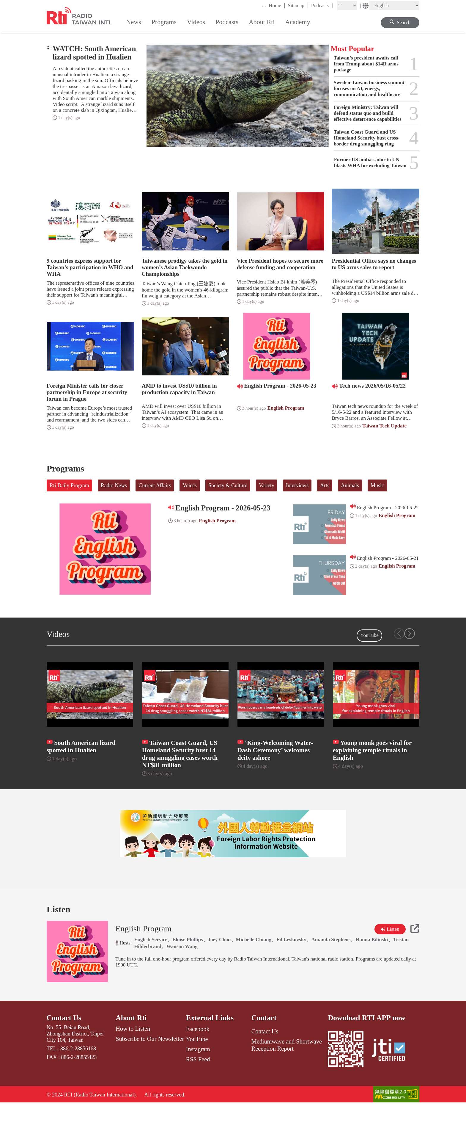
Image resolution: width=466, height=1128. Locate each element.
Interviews (297, 485)
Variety (266, 485)
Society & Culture (227, 485)
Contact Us (64, 1042)
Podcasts (322, 5)
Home (277, 5)
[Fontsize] (347, 5)
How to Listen (133, 1053)
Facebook (198, 1053)
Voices (189, 485)
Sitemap (298, 5)
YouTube (369, 635)
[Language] (394, 5)
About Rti (131, 1042)
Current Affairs (154, 485)
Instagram (198, 1073)
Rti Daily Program (69, 485)
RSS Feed (198, 1083)
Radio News (114, 485)
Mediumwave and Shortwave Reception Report (286, 1069)
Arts (324, 485)
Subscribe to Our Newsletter (150, 1063)
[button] (409, 633)
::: (264, 5)
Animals (350, 485)
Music (377, 485)
